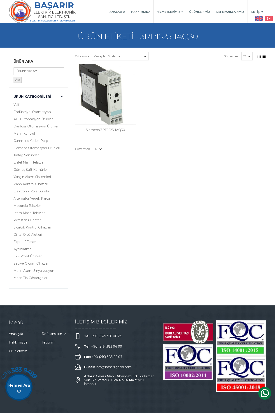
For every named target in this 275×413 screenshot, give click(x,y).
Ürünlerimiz (199, 12)
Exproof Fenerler (27, 242)
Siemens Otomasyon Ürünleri (37, 148)
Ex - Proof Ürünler (28, 256)
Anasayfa (117, 12)
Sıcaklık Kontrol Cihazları (32, 227)
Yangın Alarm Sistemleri (32, 177)
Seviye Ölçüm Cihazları (31, 263)
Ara (17, 80)
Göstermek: (231, 56)
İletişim (256, 12)
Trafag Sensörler (26, 155)
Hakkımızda (140, 12)
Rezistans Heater (27, 220)
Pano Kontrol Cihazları (31, 184)
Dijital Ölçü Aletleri (28, 235)
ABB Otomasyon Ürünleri (34, 119)
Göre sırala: (82, 56)
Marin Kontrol (24, 134)
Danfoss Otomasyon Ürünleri (36, 126)
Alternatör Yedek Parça (32, 198)
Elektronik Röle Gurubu (32, 191)
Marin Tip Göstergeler (30, 278)
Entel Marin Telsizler (29, 162)
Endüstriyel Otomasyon (32, 112)
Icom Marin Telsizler (29, 213)
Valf (16, 105)
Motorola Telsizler (27, 206)
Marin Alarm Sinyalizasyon (34, 271)
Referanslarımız (230, 12)
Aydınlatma (22, 249)
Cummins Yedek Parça (31, 141)
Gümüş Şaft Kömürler (31, 170)
